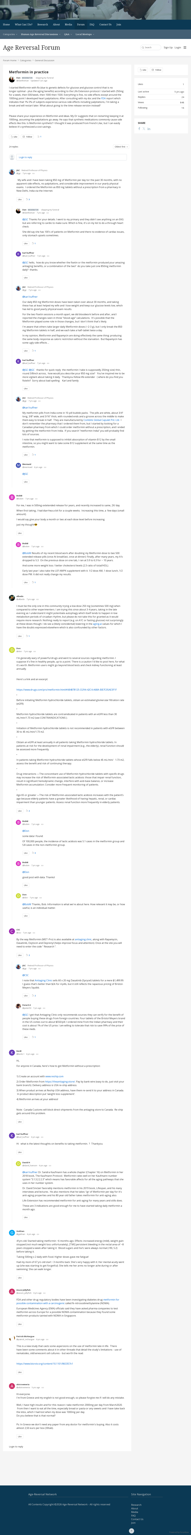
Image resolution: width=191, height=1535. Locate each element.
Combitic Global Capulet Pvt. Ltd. (102, 420)
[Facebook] (139, 128)
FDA (103, 98)
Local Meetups (84, 34)
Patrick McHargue (25, 1336)
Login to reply (25, 157)
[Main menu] (185, 47)
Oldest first (120, 146)
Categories (9, 34)
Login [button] (178, 47)
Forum (81, 24)
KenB (18, 1051)
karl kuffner (28, 252)
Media (68, 24)
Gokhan (20, 1231)
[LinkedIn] (149, 128)
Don (18, 648)
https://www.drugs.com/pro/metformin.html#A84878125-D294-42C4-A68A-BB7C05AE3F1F (66, 689)
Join (119, 24)
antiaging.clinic (83, 939)
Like (15, 136)
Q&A (66, 34)
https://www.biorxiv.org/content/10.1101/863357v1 (44, 1363)
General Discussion (44, 60)
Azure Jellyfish (23, 1290)
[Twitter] (144, 128)
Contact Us (105, 24)
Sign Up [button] (168, 47)
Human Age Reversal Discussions (39, 34)
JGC (18, 170)
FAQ (92, 24)
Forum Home (10, 60)
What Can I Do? (23, 24)
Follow (29, 136)
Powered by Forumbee (179, 1532)
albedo (19, 596)
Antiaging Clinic (43, 980)
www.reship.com (54, 1076)
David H (26, 1162)
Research (42, 24)
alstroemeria (22, 1384)
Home (6, 24)
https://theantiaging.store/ (60, 1081)
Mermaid (26, 464)
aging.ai (97, 623)
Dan (24, 77)
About (56, 24)
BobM (19, 495)
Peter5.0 (26, 1005)
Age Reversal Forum (31, 47)
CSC (18, 929)
